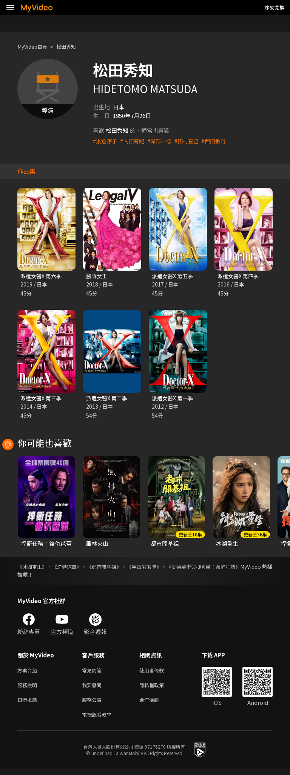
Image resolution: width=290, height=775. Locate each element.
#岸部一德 (163, 141)
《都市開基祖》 (118, 568)
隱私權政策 (158, 688)
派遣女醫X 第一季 (174, 399)
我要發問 (93, 688)
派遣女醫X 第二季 (108, 399)
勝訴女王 (97, 276)
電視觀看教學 (99, 720)
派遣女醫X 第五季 (174, 276)
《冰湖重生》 (33, 568)
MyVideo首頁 (34, 47)
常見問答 (93, 672)
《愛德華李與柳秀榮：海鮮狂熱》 (233, 568)
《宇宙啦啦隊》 (165, 568)
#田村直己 (192, 141)
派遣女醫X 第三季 (42, 399)
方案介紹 (28, 672)
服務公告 (93, 704)
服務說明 (28, 688)
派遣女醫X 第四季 (240, 276)
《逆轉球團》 (75, 568)
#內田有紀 (134, 141)
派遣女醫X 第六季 (42, 276)
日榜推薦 (28, 704)
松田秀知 (72, 47)
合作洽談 (155, 704)
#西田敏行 (220, 141)
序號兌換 (274, 7)
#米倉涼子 (106, 141)
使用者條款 (158, 672)
